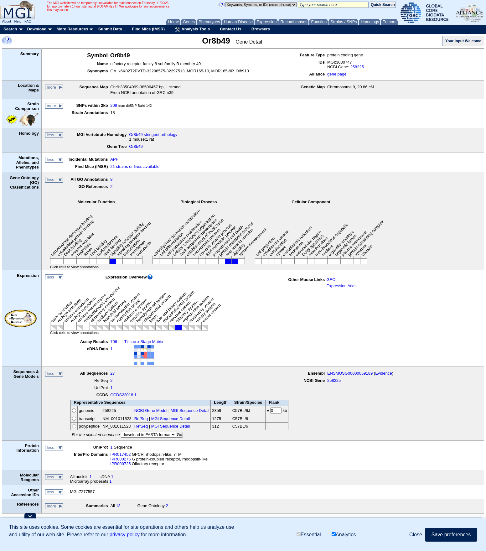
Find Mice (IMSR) (148, 29)
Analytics (344, 534)
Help (17, 21)
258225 (357, 67)
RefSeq (141, 418)
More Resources (72, 29)
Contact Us (230, 29)
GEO (330, 279)
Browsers (260, 29)
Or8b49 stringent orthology (153, 134)
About (6, 21)
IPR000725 (120, 463)
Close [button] (415, 534)
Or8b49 (135, 146)
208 (113, 105)
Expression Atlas (341, 285)
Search (10, 29)
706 (113, 341)
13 (118, 505)
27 (112, 373)
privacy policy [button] (125, 534)
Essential (309, 534)
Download (36, 29)
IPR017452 (120, 454)
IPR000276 (120, 459)
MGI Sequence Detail (190, 410)
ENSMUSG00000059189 (350, 373)
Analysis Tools (192, 29)
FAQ (27, 21)
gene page (336, 74)
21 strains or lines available (134, 166)
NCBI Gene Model (151, 410)
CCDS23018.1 (123, 394)
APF (114, 159)
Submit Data (110, 29)
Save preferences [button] (451, 534)
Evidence (383, 373)
